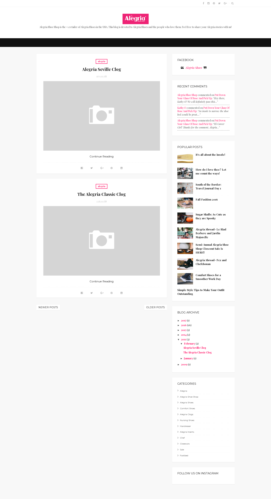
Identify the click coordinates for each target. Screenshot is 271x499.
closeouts (185, 443)
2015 (184, 330)
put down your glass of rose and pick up (201, 96)
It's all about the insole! (210, 154)
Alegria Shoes (193, 67)
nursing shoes (187, 420)
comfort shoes (187, 408)
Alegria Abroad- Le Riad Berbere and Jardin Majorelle (211, 233)
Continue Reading (101, 156)
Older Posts (155, 307)
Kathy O (181, 107)
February (190, 343)
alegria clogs (186, 414)
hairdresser (185, 426)
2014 (184, 334)
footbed (184, 455)
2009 (184, 364)
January (189, 358)
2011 (184, 339)
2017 (184, 320)
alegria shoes (186, 402)
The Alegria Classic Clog (101, 194)
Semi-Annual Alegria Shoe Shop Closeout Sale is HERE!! (212, 248)
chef (182, 437)
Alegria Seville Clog (101, 69)
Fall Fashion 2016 (207, 199)
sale (182, 449)
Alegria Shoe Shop (187, 95)
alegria (101, 61)
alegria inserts (187, 432)
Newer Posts (48, 307)
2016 (184, 325)
